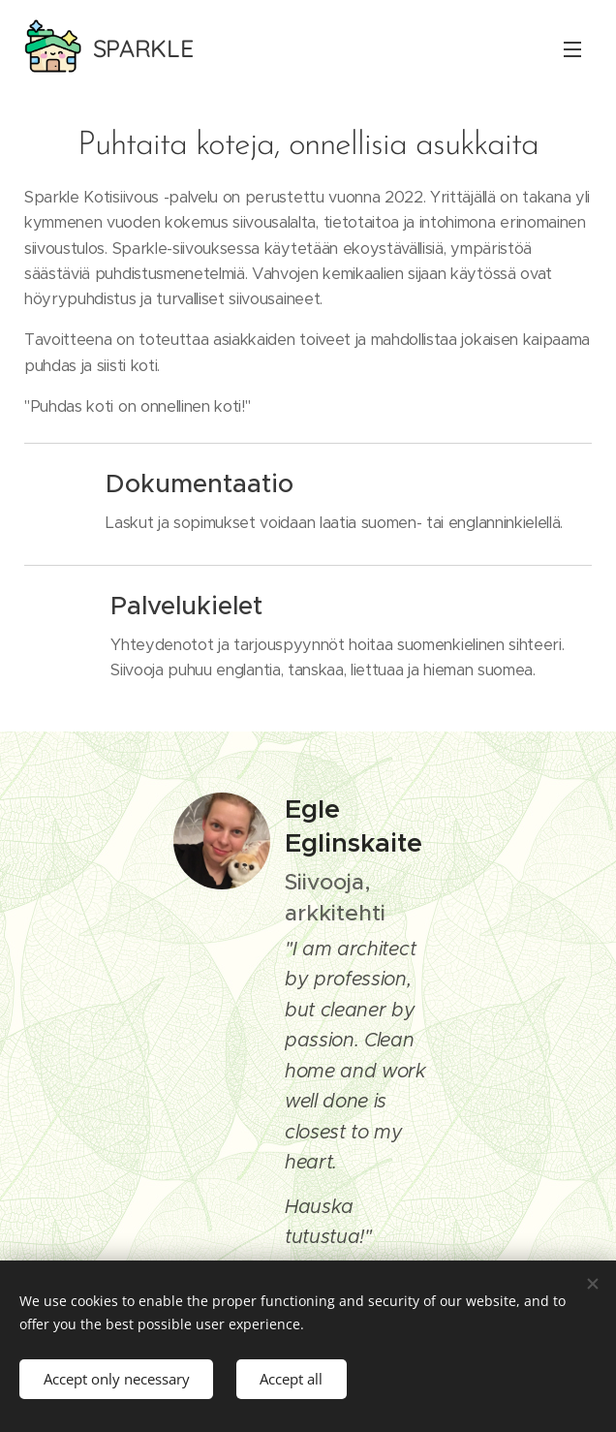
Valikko (572, 49)
